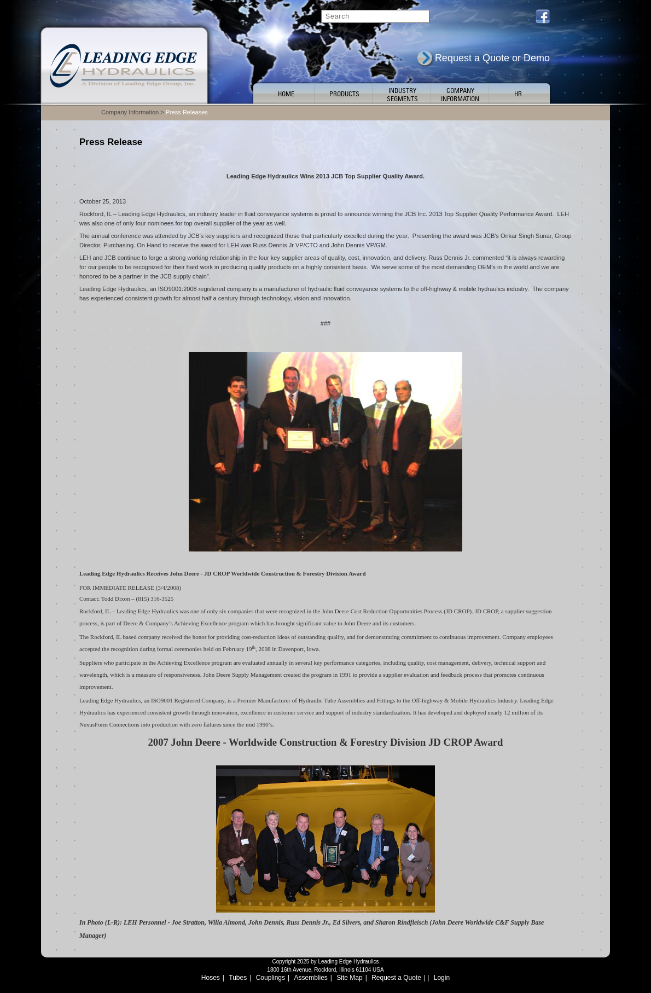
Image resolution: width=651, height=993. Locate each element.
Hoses (210, 978)
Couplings (270, 978)
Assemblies (311, 978)
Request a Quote (396, 978)
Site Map (349, 978)
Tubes (238, 978)
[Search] (375, 16)
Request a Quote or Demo (492, 58)
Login (442, 978)
